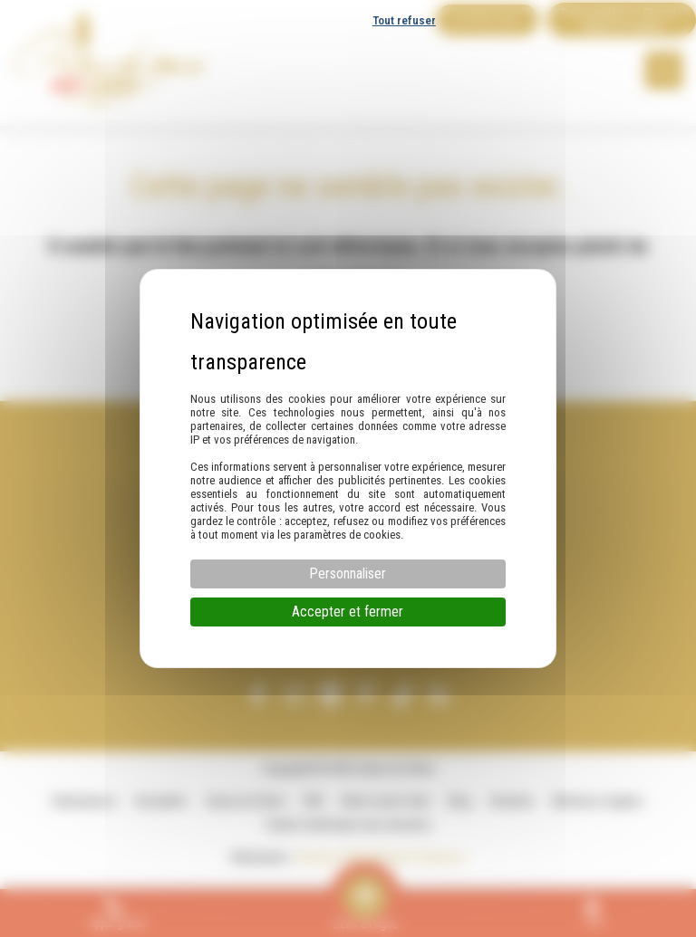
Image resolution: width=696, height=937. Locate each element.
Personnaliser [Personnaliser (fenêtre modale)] (347, 573)
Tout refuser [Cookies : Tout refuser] (404, 20)
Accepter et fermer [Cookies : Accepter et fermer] (347, 611)
